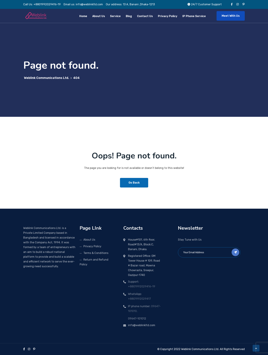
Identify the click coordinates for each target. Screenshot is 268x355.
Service (115, 16)
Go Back (134, 182)
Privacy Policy (167, 16)
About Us (98, 16)
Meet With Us (231, 15)
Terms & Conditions (95, 253)
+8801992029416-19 (141, 286)
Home (83, 16)
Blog (129, 16)
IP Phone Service (194, 16)
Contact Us (145, 16)
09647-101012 (137, 318)
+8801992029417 (139, 298)
